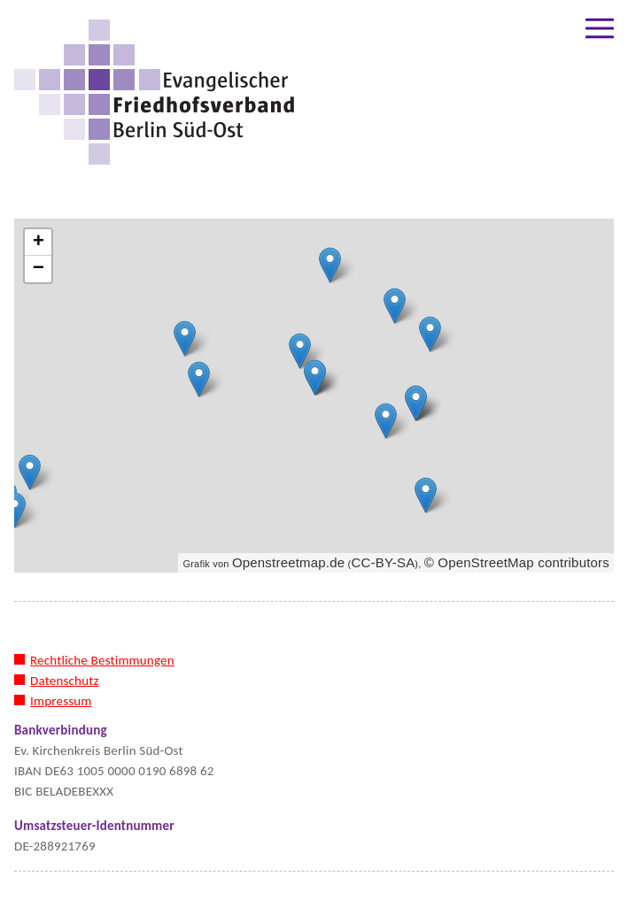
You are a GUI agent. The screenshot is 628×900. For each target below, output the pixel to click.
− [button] (38, 269)
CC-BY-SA (383, 562)
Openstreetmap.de (288, 562)
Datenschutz (64, 680)
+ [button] (38, 242)
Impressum (61, 701)
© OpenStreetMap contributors (516, 562)
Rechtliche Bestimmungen (102, 660)
